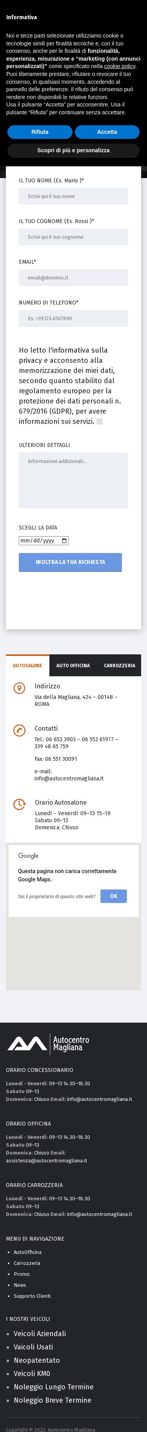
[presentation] (78, 598)
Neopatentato (37, 1360)
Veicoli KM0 (32, 1373)
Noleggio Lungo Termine (54, 1387)
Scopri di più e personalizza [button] (73, 150)
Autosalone (27, 665)
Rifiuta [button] (40, 132)
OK (114, 896)
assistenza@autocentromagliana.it (46, 1161)
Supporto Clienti (32, 1296)
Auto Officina (73, 665)
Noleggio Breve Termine (52, 1400)
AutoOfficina (28, 1252)
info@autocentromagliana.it (68, 778)
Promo (22, 1274)
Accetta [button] (107, 132)
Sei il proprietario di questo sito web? (57, 896)
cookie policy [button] (119, 66)
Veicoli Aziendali (40, 1333)
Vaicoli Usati (33, 1347)
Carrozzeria (119, 665)
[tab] (27, 666)
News (20, 1285)
